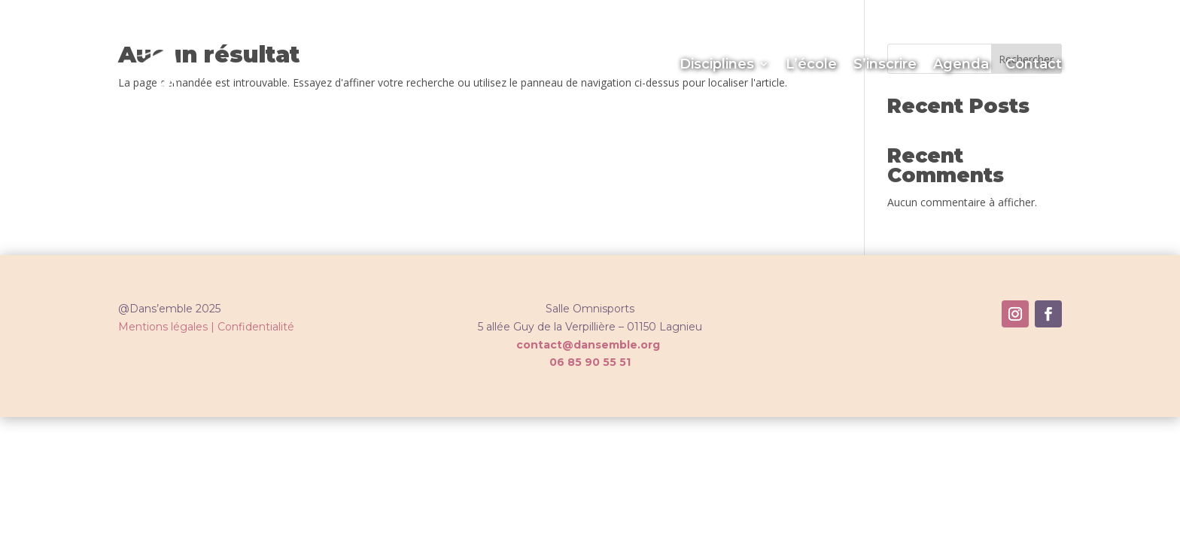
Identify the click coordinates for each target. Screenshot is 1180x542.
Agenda (961, 64)
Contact (1033, 64)
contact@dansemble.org (588, 345)
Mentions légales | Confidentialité (206, 326)
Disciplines (717, 64)
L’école (811, 64)
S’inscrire (885, 64)
